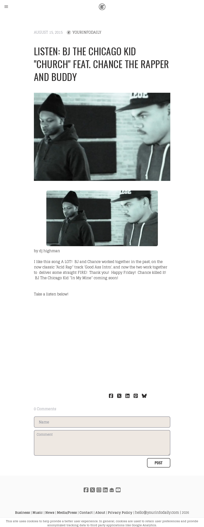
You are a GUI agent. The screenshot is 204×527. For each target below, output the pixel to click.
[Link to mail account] (111, 490)
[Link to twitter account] (92, 490)
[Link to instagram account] (98, 490)
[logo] (102, 7)
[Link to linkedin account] (105, 490)
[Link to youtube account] (118, 490)
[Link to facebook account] (86, 490)
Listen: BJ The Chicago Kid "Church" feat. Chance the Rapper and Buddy (101, 64)
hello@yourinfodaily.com (157, 512)
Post (159, 462)
